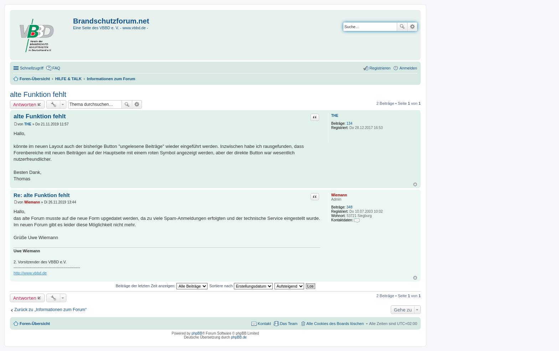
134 (350, 123)
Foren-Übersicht (35, 323)
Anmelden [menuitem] (408, 68)
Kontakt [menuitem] (264, 323)
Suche (402, 26)
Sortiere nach (240, 286)
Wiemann (339, 195)
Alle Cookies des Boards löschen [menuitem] (335, 323)
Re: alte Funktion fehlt (42, 195)
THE (334, 116)
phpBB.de (239, 337)
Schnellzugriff (31, 68)
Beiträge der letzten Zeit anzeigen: (161, 286)
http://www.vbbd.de (30, 273)
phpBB (196, 333)
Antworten (24, 104)
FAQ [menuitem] (56, 68)
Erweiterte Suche (412, 26)
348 (350, 207)
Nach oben (415, 184)
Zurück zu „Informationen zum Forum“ (50, 309)
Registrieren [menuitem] (379, 68)
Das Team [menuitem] (288, 323)
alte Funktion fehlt (38, 94)
